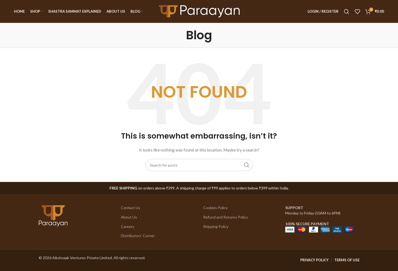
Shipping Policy (215, 226)
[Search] (346, 11)
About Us (129, 217)
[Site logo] (199, 11)
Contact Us (130, 207)
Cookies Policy (215, 207)
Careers (127, 226)
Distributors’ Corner (138, 235)
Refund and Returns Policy (225, 217)
